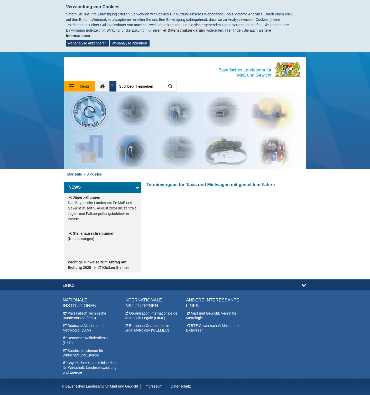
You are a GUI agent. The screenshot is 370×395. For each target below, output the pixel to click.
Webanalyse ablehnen (129, 43)
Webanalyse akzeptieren (87, 43)
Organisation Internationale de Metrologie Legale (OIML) (150, 315)
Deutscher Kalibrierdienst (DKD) (85, 340)
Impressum (153, 386)
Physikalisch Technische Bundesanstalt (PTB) (84, 315)
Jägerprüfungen (86, 197)
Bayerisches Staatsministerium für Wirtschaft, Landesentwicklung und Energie (90, 367)
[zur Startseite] (102, 86)
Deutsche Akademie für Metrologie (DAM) (84, 328)
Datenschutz (181, 386)
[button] (102, 187)
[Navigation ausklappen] (79, 86)
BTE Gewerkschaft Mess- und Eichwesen (212, 328)
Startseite (74, 174)
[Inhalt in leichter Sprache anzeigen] (112, 86)
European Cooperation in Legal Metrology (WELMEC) (146, 328)
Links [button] (69, 285)
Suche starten (170, 86)
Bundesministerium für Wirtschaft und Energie (83, 352)
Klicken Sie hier (115, 267)
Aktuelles (94, 174)
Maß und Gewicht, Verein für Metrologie (211, 315)
